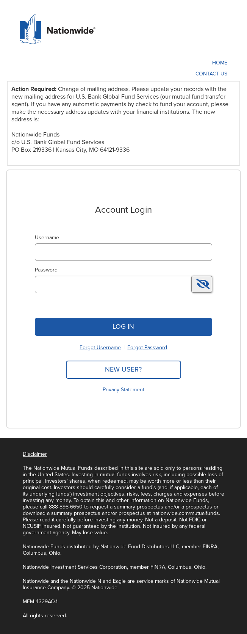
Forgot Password (147, 347)
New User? (123, 369)
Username (47, 237)
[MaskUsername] (123, 252)
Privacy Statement (123, 389)
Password (46, 270)
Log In (123, 326)
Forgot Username (100, 347)
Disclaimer (35, 454)
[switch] (201, 284)
